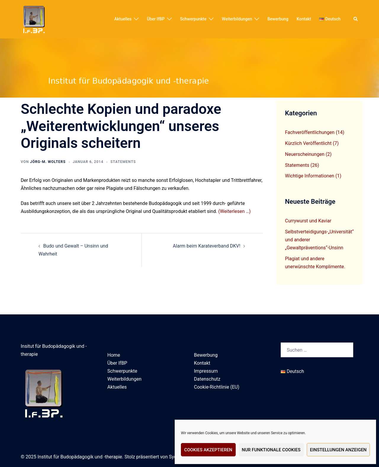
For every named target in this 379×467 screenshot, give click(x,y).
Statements (123, 162)
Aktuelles (122, 19)
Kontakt (304, 19)
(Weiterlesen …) (234, 211)
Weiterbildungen (237, 19)
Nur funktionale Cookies (271, 450)
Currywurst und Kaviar (308, 221)
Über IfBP (156, 19)
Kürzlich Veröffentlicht (308, 143)
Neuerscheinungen (305, 154)
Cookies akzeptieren (208, 450)
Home (113, 355)
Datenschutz (207, 379)
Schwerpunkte (193, 19)
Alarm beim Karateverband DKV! (206, 246)
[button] (356, 19)
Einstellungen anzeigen (338, 450)
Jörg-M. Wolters (47, 162)
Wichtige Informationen (309, 176)
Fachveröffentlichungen (310, 132)
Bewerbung (277, 19)
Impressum (206, 371)
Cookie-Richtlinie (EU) (216, 387)
